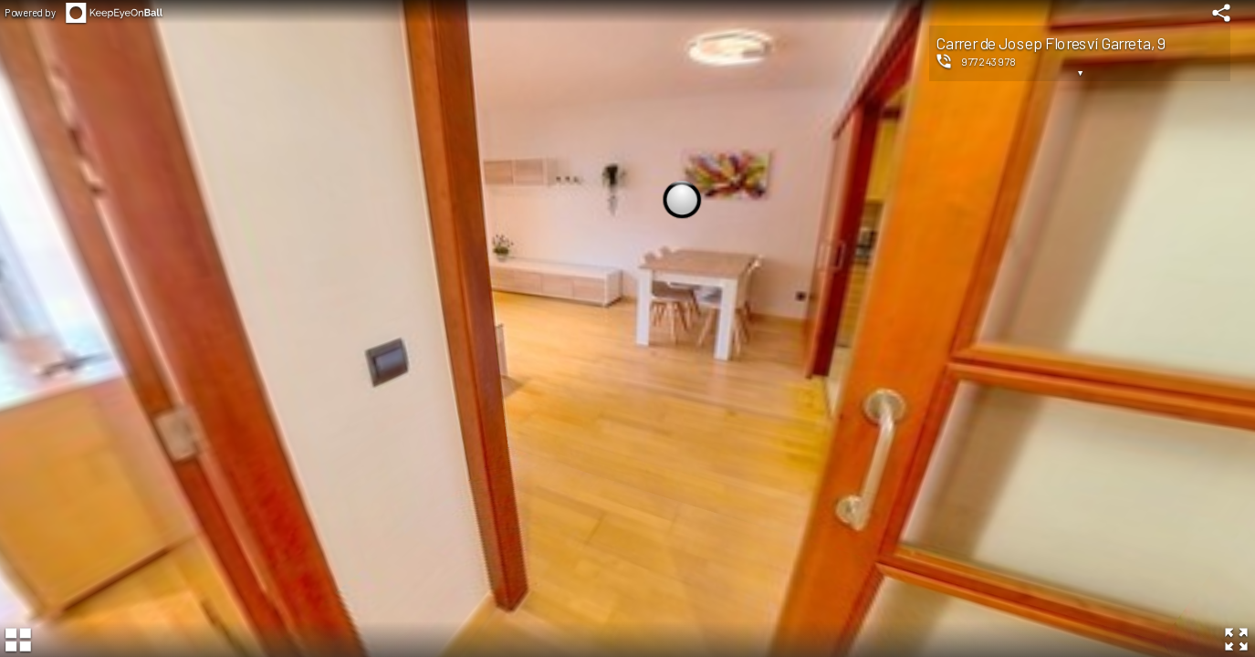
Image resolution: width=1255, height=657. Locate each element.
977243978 (989, 61)
